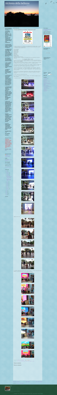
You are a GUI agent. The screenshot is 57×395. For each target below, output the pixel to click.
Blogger (42, 393)
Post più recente (16, 381)
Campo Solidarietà (46, 85)
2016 (6, 170)
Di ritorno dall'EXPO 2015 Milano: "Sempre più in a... (8, 180)
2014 (6, 190)
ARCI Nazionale (46, 80)
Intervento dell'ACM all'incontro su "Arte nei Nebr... (9, 177)
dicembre (7, 172)
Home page (27, 381)
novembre (7, 173)
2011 (6, 193)
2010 (6, 194)
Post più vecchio (39, 381)
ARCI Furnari (45, 79)
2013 (6, 191)
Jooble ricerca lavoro (47, 88)
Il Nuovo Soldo (46, 87)
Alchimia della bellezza (17, 3)
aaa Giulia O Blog (46, 78)
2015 (6, 171)
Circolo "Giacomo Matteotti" (47, 86)
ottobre (7, 174)
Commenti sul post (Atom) (20, 383)
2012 (6, 192)
